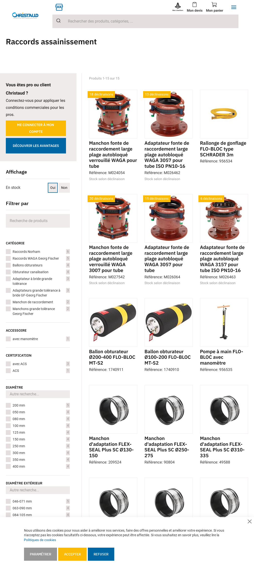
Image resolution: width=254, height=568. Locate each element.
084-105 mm (41, 514)
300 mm (41, 452)
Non (64, 188)
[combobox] (145, 21)
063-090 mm (41, 508)
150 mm (41, 439)
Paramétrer (40, 554)
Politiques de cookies (40, 540)
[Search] (38, 221)
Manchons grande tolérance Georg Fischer (41, 311)
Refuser (101, 554)
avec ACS (41, 363)
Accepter (72, 554)
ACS (41, 370)
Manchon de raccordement (41, 302)
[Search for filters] (38, 394)
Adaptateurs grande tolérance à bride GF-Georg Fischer (41, 292)
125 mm (41, 432)
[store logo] (29, 15)
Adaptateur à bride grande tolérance (41, 281)
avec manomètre (41, 338)
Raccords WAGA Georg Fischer (41, 258)
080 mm (41, 418)
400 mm (41, 466)
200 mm (41, 405)
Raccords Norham (41, 251)
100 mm (41, 425)
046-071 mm (41, 501)
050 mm (41, 412)
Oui (52, 188)
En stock (13, 187)
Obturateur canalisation (41, 272)
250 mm (41, 446)
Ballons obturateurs (41, 265)
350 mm (41, 459)
